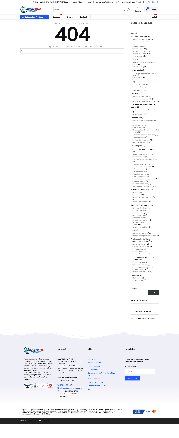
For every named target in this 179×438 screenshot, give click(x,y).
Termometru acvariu (139, 54)
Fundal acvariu (137, 125)
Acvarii (133, 59)
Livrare (70, 17)
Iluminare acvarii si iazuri (140, 205)
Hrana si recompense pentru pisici (144, 236)
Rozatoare (135, 275)
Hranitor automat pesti (140, 202)
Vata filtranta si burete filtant (142, 186)
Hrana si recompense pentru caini (144, 101)
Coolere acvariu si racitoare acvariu (145, 110)
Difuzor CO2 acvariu (139, 244)
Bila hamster (136, 278)
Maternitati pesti (138, 46)
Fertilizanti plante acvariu (141, 247)
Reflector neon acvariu (140, 220)
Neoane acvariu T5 (139, 215)
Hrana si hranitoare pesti (140, 189)
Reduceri (57, 16)
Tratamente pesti (140, 169)
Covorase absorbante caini (142, 99)
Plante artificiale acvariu (140, 140)
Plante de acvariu (138, 249)
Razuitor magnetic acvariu (141, 51)
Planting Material (138, 251)
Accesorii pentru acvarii (140, 39)
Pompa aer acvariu (139, 84)
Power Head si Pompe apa (141, 272)
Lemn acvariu (137, 128)
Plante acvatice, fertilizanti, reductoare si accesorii (141, 240)
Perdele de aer (137, 77)
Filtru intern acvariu (139, 181)
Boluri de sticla (137, 67)
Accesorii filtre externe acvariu (142, 154)
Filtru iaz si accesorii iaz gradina (143, 179)
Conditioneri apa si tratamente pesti (145, 159)
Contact (83, 17)
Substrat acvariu (140, 137)
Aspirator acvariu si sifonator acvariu (145, 42)
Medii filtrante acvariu (140, 184)
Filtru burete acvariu (139, 174)
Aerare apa (135, 70)
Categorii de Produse (32, 17)
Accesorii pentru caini (140, 97)
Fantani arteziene (138, 262)
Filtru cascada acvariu (140, 177)
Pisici (133, 230)
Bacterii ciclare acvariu (142, 164)
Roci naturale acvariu (140, 142)
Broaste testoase (137, 90)
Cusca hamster (138, 280)
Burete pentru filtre (138, 157)
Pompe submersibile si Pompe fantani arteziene (142, 268)
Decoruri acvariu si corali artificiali (144, 121)
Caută (134, 288)
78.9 (132, 33)
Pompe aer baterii (138, 87)
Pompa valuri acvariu (140, 265)
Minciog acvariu (138, 49)
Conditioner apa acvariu (142, 166)
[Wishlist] (138, 8)
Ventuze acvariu (138, 56)
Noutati (154, 16)
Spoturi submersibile (139, 227)
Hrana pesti (136, 195)
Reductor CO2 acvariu (140, 254)
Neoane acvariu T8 (139, 218)
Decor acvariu (136, 118)
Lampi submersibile (139, 210)
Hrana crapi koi (137, 192)
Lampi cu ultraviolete (139, 208)
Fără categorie (136, 146)
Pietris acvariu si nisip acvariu (144, 135)
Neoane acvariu (138, 213)
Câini (133, 94)
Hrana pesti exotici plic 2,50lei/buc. (144, 197)
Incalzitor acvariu (138, 114)
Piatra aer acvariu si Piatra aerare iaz (145, 80)
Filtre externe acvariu (139, 172)
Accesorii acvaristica (139, 37)
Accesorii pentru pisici (140, 233)
